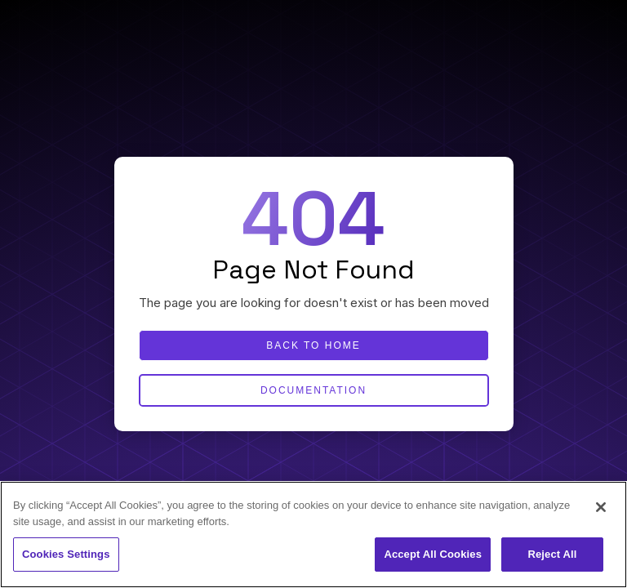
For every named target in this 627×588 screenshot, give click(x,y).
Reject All (551, 554)
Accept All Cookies (433, 554)
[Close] (601, 507)
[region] (313, 534)
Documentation (313, 390)
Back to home (313, 345)
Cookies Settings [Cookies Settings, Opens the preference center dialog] (66, 554)
